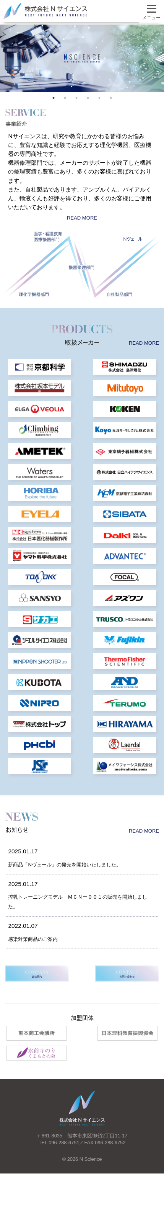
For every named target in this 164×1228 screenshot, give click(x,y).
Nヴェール (132, 239)
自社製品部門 (120, 295)
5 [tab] (99, 98)
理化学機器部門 (33, 295)
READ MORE (82, 217)
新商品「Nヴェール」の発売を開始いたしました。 (73, 905)
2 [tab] (65, 98)
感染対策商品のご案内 (36, 979)
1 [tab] (53, 98)
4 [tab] (88, 98)
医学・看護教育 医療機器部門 (47, 236)
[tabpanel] (82, 58)
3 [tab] (76, 98)
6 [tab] (111, 98)
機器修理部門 (81, 267)
